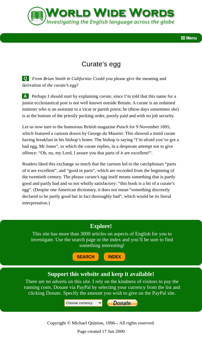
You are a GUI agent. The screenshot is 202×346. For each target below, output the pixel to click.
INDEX (114, 257)
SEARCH (86, 257)
